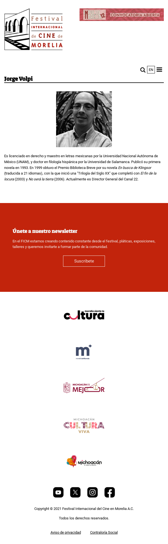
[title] (84, 328)
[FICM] (33, 30)
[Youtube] (58, 496)
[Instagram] (93, 496)
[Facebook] (109, 496)
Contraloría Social (104, 532)
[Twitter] (75, 496)
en (151, 70)
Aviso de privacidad (66, 532)
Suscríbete (84, 261)
